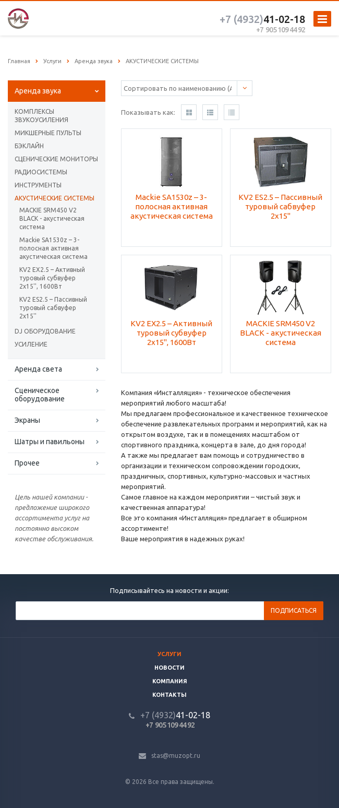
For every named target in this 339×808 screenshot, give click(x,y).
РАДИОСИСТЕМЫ (41, 172)
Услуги (169, 654)
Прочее (27, 463)
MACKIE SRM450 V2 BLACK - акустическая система (51, 218)
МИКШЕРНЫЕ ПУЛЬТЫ (48, 132)
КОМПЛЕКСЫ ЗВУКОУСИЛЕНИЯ (41, 115)
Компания (169, 681)
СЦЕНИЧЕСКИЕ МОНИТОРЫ (56, 159)
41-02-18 (262, 19)
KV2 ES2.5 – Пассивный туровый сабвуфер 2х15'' (53, 307)
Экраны (27, 420)
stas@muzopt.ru (175, 755)
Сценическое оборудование (40, 394)
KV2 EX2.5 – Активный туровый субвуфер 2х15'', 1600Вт (52, 278)
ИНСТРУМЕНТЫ (38, 185)
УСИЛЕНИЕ (31, 344)
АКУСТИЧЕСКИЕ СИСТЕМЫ (54, 198)
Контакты (169, 695)
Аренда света (38, 369)
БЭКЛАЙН (29, 145)
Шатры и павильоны (49, 441)
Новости (169, 667)
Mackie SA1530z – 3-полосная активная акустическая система (53, 248)
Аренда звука (38, 91)
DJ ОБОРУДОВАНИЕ (45, 331)
